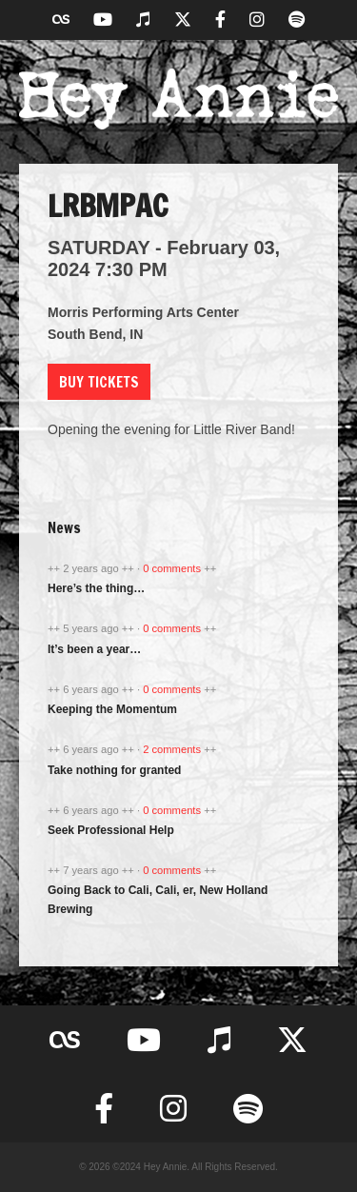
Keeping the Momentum (112, 709)
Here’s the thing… (96, 588)
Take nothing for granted (114, 770)
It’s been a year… (94, 649)
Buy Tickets (99, 381)
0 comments (173, 568)
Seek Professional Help (111, 830)
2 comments (173, 749)
